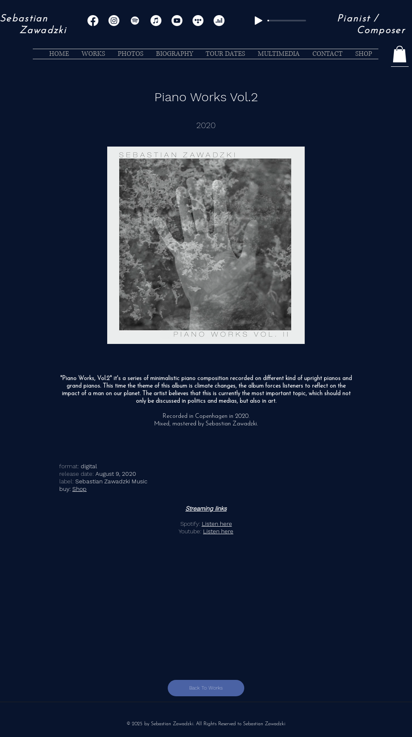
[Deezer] (219, 20)
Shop (79, 488)
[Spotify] (134, 20)
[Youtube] (177, 20)
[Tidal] (198, 20)
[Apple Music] (156, 20)
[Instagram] (113, 20)
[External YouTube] (206, 597)
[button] (400, 54)
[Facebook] (92, 20)
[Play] (258, 20)
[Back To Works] (206, 688)
